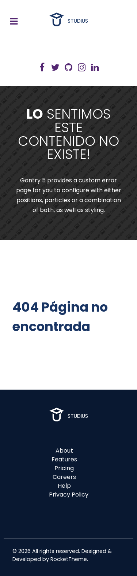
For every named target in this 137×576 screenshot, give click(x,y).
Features (64, 459)
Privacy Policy (68, 494)
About (64, 450)
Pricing (64, 468)
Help (64, 486)
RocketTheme (68, 559)
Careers (64, 477)
